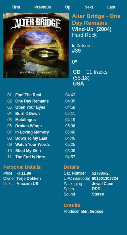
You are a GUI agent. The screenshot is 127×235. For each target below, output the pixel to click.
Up (67, 7)
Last (111, 7)
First (16, 7)
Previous (42, 7)
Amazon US (27, 183)
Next (88, 7)
